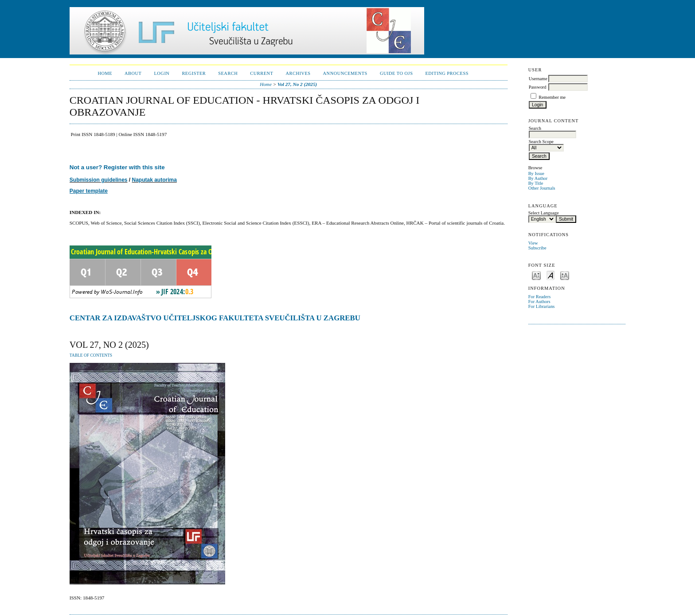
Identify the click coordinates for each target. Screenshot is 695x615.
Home (105, 73)
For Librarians (541, 306)
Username (538, 78)
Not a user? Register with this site (117, 167)
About (133, 73)
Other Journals (541, 188)
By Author (538, 178)
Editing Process (447, 73)
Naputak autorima (154, 180)
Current (261, 73)
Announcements (345, 73)
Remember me (552, 97)
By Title (535, 183)
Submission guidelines (99, 180)
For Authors (539, 301)
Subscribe (537, 247)
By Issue (536, 173)
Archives (297, 73)
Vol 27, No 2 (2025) (297, 84)
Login (161, 73)
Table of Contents (91, 355)
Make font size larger (564, 275)
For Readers (539, 296)
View (533, 243)
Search (228, 73)
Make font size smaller (536, 275)
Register (194, 73)
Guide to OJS (396, 73)
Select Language (543, 212)
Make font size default (550, 275)
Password (538, 87)
